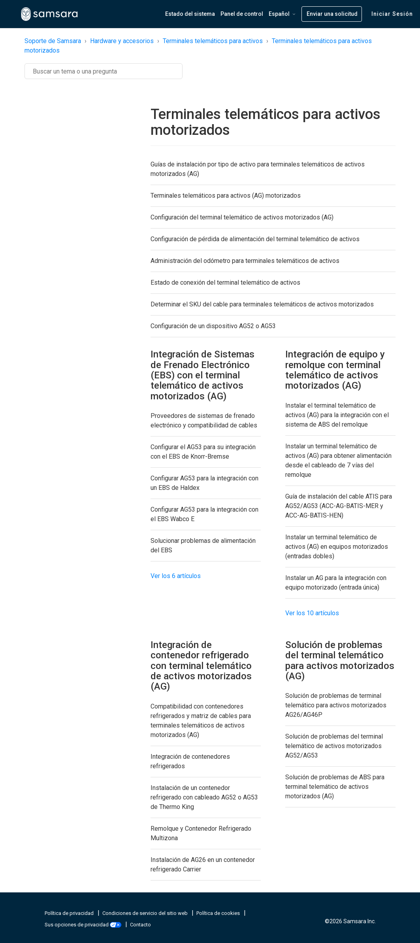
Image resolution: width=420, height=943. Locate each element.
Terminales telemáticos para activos (213, 41)
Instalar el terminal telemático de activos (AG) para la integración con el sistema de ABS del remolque (337, 415)
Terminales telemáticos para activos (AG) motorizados (226, 195)
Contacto (140, 925)
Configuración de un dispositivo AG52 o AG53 (213, 326)
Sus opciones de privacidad (83, 925)
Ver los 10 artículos (312, 613)
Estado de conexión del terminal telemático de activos (225, 282)
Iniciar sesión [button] (392, 14)
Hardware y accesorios (122, 41)
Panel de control (241, 14)
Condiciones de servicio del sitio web (145, 913)
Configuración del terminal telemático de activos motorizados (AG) (242, 217)
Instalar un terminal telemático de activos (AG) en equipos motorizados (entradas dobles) (336, 546)
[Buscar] (103, 71)
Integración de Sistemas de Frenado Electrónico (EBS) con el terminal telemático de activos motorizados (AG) (202, 375)
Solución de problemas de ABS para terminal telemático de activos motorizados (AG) (334, 786)
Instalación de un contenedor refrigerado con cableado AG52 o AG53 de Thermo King (204, 797)
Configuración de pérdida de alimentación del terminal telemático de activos (255, 239)
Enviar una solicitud (332, 14)
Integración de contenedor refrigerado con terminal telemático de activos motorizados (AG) (201, 665)
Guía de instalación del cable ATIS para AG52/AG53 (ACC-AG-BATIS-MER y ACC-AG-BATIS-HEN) (338, 506)
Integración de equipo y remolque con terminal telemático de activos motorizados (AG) (335, 370)
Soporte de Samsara (52, 41)
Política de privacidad (70, 913)
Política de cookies (218, 913)
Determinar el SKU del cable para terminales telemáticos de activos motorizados (262, 304)
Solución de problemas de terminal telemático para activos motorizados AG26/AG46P (335, 705)
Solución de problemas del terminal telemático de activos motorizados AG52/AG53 (334, 746)
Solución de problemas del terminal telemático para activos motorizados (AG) (339, 660)
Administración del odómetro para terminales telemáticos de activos (245, 261)
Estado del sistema (190, 14)
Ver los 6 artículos (176, 576)
